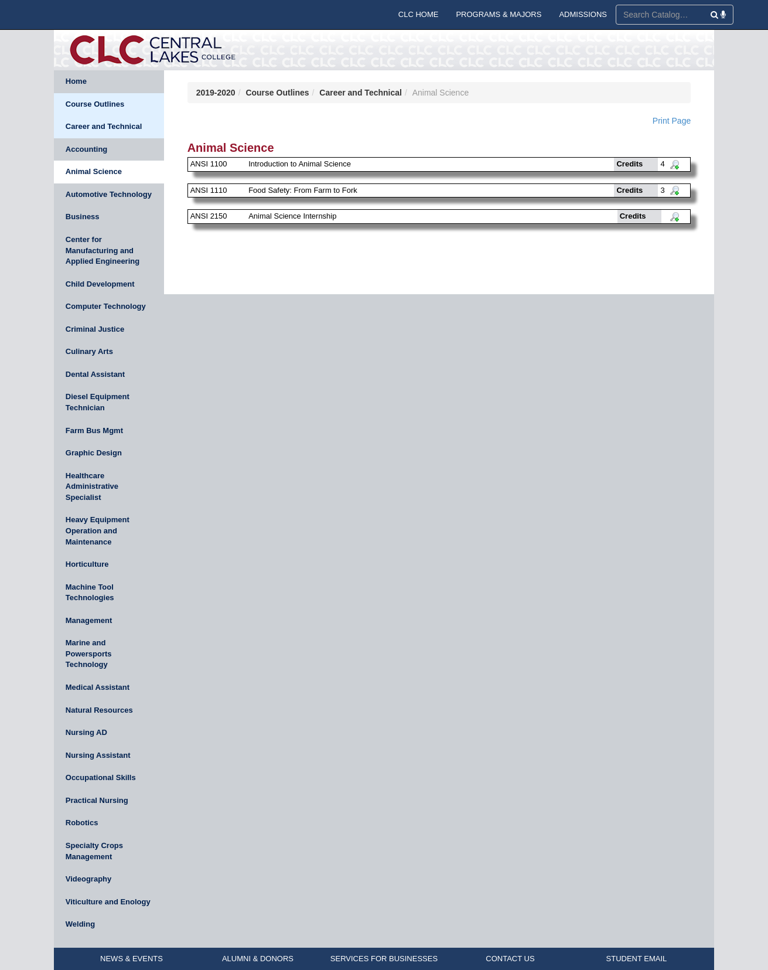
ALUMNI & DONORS (257, 958)
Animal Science (94, 171)
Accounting (87, 149)
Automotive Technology (109, 194)
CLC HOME (418, 14)
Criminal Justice (95, 329)
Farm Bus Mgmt (94, 430)
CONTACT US (510, 958)
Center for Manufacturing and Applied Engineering (102, 250)
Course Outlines (95, 104)
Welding (80, 924)
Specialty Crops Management (94, 851)
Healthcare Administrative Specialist (92, 486)
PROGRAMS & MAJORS (498, 14)
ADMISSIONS (583, 14)
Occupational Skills (101, 777)
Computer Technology (106, 306)
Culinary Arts (89, 351)
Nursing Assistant (98, 755)
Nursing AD (86, 732)
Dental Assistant (95, 374)
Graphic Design (94, 452)
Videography (89, 878)
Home (76, 81)
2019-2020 (215, 92)
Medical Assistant (97, 687)
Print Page (672, 120)
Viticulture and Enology (108, 901)
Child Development (100, 284)
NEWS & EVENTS (131, 958)
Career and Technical (104, 126)
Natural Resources (99, 710)
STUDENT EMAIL (636, 958)
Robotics (82, 822)
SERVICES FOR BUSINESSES (384, 958)
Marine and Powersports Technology (89, 653)
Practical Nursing (97, 800)
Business (83, 216)
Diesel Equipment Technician (97, 402)
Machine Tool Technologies (90, 593)
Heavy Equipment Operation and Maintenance (97, 530)
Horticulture (87, 564)
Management (89, 620)
